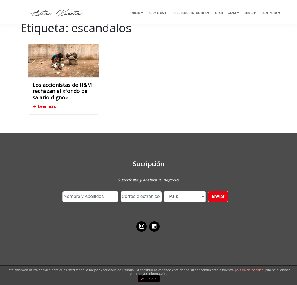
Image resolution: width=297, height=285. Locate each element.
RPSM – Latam (225, 13)
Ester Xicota (55, 13)
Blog (249, 13)
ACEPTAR (148, 279)
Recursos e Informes (190, 13)
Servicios (156, 13)
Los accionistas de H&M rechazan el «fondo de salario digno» (62, 91)
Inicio (135, 13)
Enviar (218, 196)
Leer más (44, 106)
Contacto (269, 13)
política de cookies (249, 270)
